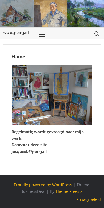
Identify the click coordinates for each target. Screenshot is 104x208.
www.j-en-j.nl (16, 32)
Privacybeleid (88, 199)
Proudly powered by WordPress (43, 184)
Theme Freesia (69, 191)
